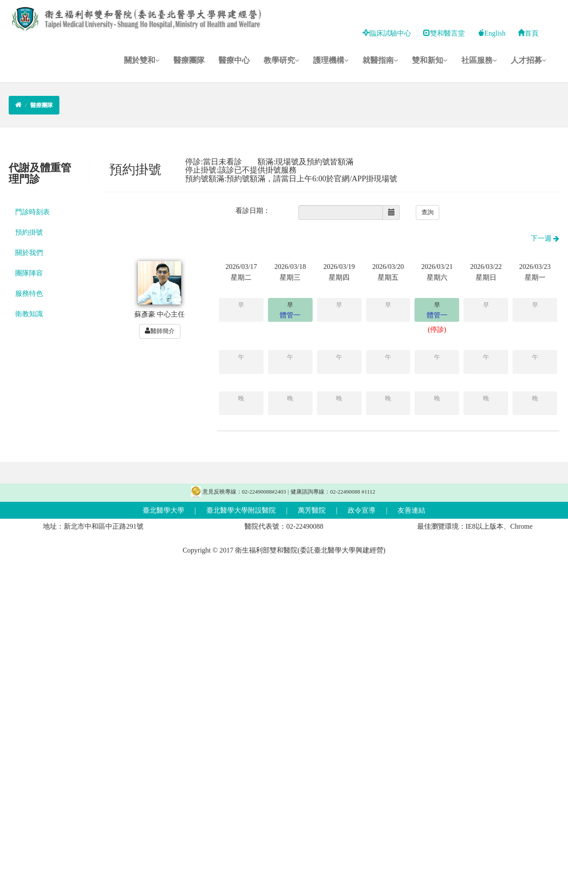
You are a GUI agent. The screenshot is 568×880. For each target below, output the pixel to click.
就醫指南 (380, 60)
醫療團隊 (189, 60)
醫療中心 (234, 60)
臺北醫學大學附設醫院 (241, 510)
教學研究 (281, 60)
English (491, 33)
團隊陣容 (29, 273)
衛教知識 (29, 313)
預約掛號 (29, 232)
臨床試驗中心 (386, 33)
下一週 (545, 238)
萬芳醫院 (312, 510)
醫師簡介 (160, 330)
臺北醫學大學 (163, 510)
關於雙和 (142, 60)
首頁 (528, 33)
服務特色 (29, 293)
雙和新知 (429, 60)
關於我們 (29, 252)
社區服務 (479, 60)
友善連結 (411, 510)
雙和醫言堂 (444, 33)
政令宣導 (361, 510)
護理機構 (331, 60)
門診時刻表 (32, 212)
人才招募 (528, 60)
